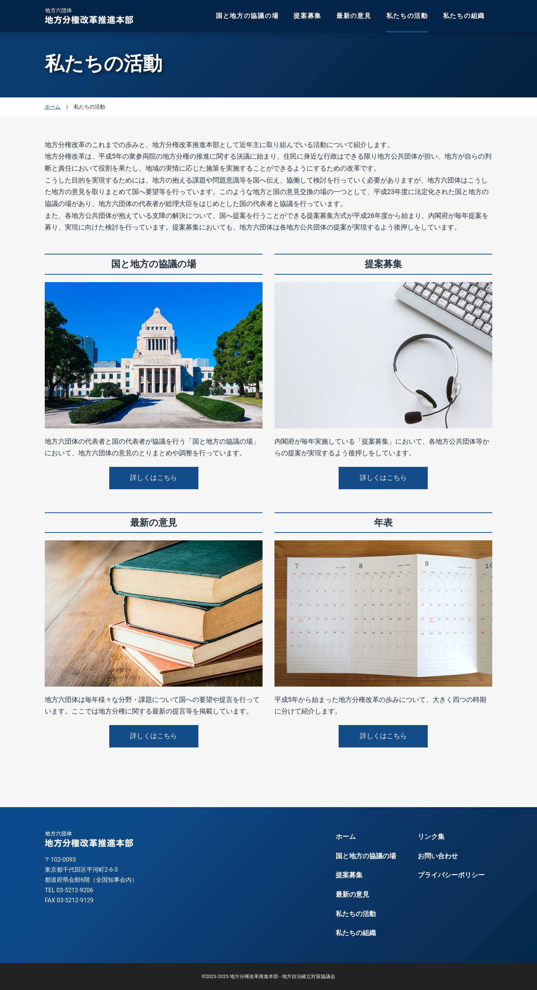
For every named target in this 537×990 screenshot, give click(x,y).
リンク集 (431, 836)
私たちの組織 (464, 15)
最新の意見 (353, 15)
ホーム (346, 836)
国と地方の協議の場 (247, 15)
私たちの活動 (407, 15)
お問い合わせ (438, 856)
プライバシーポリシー (451, 875)
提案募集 (307, 15)
